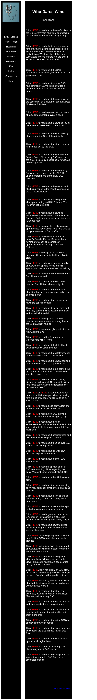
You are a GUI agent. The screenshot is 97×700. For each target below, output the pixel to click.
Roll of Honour (11, 42)
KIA (11, 66)
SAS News (11, 51)
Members (11, 61)
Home (11, 81)
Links (11, 71)
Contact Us (11, 76)
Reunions (11, 46)
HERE (35, 30)
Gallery (11, 56)
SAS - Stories (11, 37)
